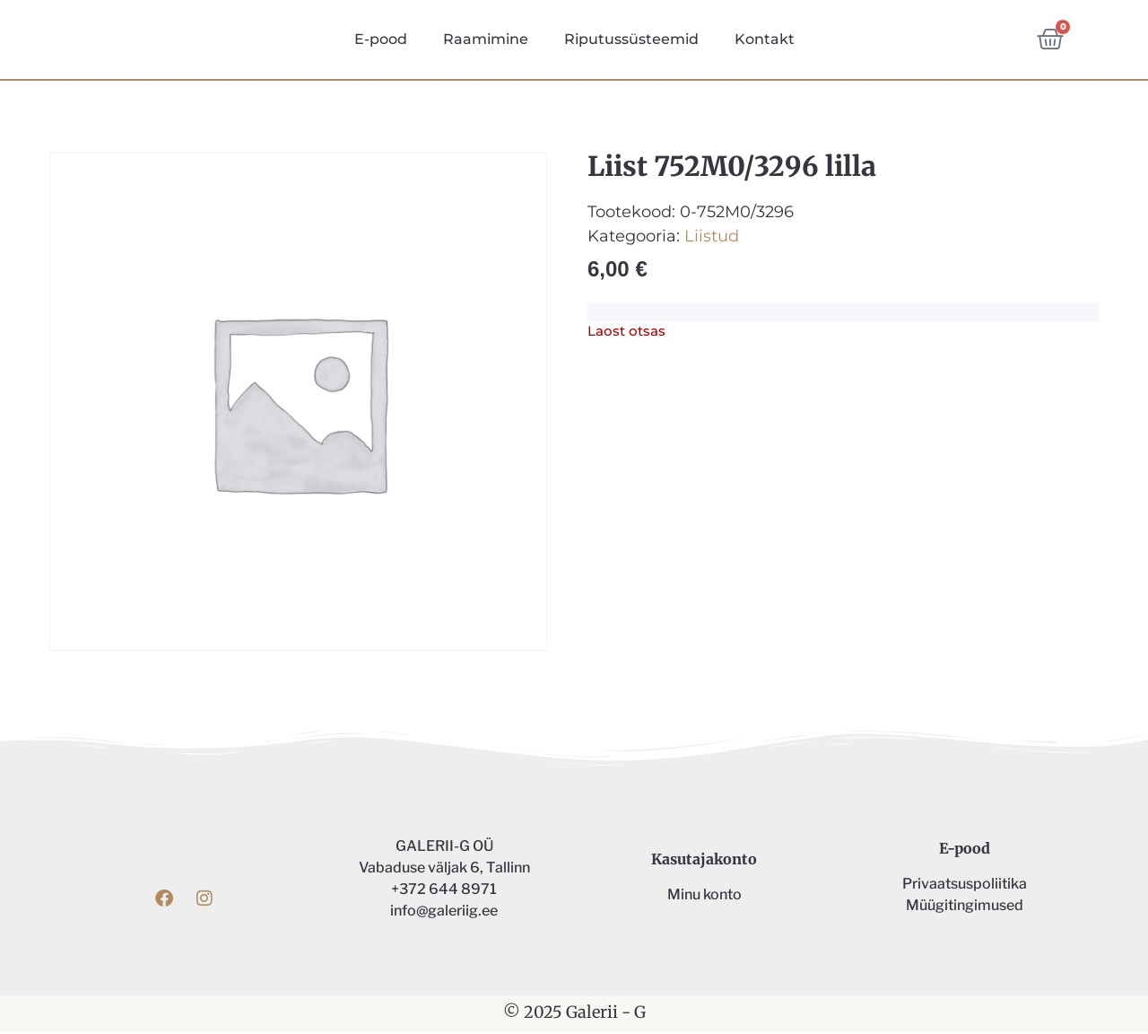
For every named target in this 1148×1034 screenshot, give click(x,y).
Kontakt (765, 40)
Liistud (711, 239)
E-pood (380, 40)
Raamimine (485, 40)
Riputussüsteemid (631, 40)
